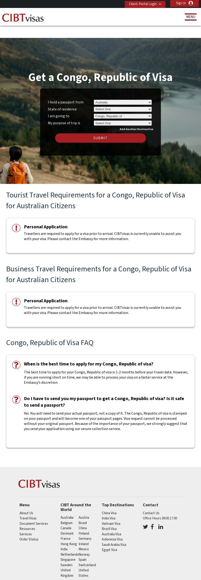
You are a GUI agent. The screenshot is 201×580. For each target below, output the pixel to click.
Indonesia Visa (112, 525)
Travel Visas (28, 504)
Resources (27, 515)
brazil (83, 509)
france (66, 525)
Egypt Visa (109, 536)
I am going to (58, 102)
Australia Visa (111, 520)
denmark (67, 519)
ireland (84, 530)
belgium (66, 509)
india (64, 535)
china (83, 514)
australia (67, 504)
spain (83, 546)
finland (84, 519)
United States (84, 559)
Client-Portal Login (141, 3)
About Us (26, 499)
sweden (66, 551)
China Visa (109, 499)
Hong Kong (69, 530)
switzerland (87, 551)
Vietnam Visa (111, 509)
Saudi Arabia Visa (114, 531)
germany (85, 525)
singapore (68, 546)
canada (66, 514)
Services (25, 520)
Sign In (181, 3)
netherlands (70, 540)
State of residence (62, 95)
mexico (84, 535)
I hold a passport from (65, 88)
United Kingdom (67, 559)
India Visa (108, 504)
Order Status (28, 525)
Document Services (33, 509)
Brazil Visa (109, 515)
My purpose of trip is (64, 108)
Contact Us (151, 499)
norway (84, 540)
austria (84, 504)
